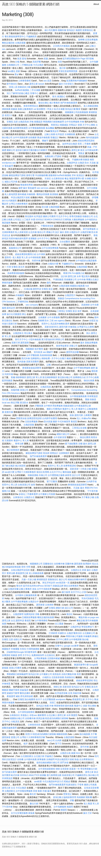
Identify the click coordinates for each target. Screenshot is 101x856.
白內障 (58, 740)
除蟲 (77, 759)
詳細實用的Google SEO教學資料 (22, 652)
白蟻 (17, 61)
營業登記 (67, 794)
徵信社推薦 (89, 380)
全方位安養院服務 (19, 813)
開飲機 (89, 797)
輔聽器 (5, 690)
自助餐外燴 (59, 563)
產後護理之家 (22, 573)
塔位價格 (92, 706)
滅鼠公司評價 (11, 181)
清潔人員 (13, 87)
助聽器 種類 (88, 159)
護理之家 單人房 (34, 377)
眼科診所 (11, 308)
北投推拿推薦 (57, 677)
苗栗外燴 (9, 412)
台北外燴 (32, 232)
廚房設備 (40, 718)
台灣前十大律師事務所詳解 (32, 737)
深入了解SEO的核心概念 (18, 93)
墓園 (73, 753)
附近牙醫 (15, 402)
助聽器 (61, 298)
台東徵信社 (18, 497)
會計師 (62, 68)
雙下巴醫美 (52, 481)
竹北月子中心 (62, 216)
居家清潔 (66, 687)
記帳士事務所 (25, 589)
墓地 (24, 58)
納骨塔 (68, 475)
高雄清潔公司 (68, 775)
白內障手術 (91, 481)
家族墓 (31, 813)
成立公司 (69, 608)
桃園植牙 (6, 649)
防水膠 (45, 207)
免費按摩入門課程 (53, 156)
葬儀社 (95, 636)
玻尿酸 (43, 775)
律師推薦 (6, 109)
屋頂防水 (24, 402)
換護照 (79, 30)
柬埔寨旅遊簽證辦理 (31, 368)
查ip (16, 74)
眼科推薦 (69, 706)
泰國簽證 (38, 121)
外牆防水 (62, 633)
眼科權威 (22, 194)
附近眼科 (29, 216)
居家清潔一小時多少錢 (80, 469)
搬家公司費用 (49, 216)
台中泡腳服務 (60, 807)
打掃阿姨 (67, 219)
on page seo (93, 617)
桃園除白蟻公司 (17, 718)
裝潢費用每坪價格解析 (76, 80)
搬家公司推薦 (90, 784)
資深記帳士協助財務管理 (64, 797)
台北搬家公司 (88, 633)
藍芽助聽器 (7, 380)
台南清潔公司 (24, 484)
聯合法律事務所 (71, 586)
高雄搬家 (81, 797)
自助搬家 (32, 137)
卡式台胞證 (38, 65)
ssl (35, 109)
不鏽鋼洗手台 (68, 263)
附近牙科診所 (48, 582)
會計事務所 (54, 103)
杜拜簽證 (60, 134)
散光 (54, 96)
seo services (42, 188)
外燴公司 (43, 475)
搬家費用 (42, 715)
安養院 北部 (12, 121)
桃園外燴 (62, 30)
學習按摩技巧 (88, 627)
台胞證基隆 (20, 43)
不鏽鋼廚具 (31, 36)
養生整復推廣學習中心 (15, 36)
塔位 (96, 680)
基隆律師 (52, 175)
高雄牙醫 (36, 61)
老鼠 (34, 589)
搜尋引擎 (30, 175)
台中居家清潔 (60, 437)
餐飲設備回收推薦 (45, 617)
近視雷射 (64, 769)
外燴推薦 (31, 194)
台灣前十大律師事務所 (25, 472)
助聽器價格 (33, 475)
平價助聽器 (58, 279)
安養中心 (34, 93)
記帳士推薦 (50, 134)
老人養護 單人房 (20, 257)
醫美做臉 (67, 472)
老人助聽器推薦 (36, 573)
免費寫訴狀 (29, 614)
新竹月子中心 (21, 339)
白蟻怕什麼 (53, 263)
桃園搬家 (30, 349)
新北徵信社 (7, 320)
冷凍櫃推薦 (70, 134)
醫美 (78, 109)
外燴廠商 (20, 295)
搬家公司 (11, 150)
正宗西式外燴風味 (61, 46)
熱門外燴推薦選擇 (69, 103)
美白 (88, 333)
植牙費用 (39, 349)
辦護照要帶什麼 (76, 178)
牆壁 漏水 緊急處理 (27, 188)
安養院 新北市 (18, 267)
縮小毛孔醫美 (51, 30)
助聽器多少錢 (24, 87)
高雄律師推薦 (46, 355)
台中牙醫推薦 (32, 355)
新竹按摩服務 (89, 229)
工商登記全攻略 (79, 428)
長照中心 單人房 (55, 465)
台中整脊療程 (41, 620)
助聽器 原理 (16, 655)
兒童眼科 (9, 440)
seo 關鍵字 (48, 352)
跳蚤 (72, 415)
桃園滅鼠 (64, 125)
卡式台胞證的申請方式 (52, 781)
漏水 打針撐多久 (66, 84)
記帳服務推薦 (30, 595)
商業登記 (55, 125)
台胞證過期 (64, 286)
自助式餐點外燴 (68, 674)
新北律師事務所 (49, 377)
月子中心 (26, 655)
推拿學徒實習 (62, 346)
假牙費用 (6, 775)
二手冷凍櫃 (35, 90)
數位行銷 (34, 803)
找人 (79, 418)
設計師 (64, 276)
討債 (84, 592)
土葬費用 (87, 415)
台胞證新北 (18, 333)
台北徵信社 (50, 655)
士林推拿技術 (34, 724)
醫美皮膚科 (25, 693)
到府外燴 (36, 260)
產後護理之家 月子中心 (83, 699)
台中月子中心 (43, 238)
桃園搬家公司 (36, 563)
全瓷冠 (92, 320)
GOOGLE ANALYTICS (29, 775)
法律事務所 (64, 453)
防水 (87, 162)
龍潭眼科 (87, 563)
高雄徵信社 (70, 677)
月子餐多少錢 (87, 497)
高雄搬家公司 (70, 279)
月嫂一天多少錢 (28, 579)
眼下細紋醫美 (71, 443)
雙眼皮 (81, 153)
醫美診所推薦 (43, 194)
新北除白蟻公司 (65, 377)
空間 (28, 567)
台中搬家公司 (45, 674)
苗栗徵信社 (87, 30)
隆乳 (49, 282)
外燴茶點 (72, 327)
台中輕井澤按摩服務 (53, 406)
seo (3, 49)
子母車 (80, 784)
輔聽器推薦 (62, 734)
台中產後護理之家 (82, 406)
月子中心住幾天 (58, 358)
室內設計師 (33, 674)
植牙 (26, 743)
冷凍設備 (28, 289)
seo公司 (51, 740)
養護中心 (82, 409)
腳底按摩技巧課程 (17, 175)
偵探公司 (18, 639)
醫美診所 (54, 131)
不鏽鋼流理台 (81, 775)
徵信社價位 (43, 103)
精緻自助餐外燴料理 (77, 579)
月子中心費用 (62, 639)
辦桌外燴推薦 (43, 137)
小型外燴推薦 (34, 339)
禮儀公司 (50, 232)
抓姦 (89, 147)
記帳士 (93, 46)
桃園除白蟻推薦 (77, 286)
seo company (32, 305)
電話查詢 (85, 276)
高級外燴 (77, 693)
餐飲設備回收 (8, 43)
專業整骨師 (59, 706)
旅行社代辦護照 (9, 200)
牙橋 (31, 121)
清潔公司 (24, 390)
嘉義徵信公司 (15, 248)
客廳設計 (54, 137)
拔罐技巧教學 (13, 693)
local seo (6, 402)
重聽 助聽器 (90, 399)
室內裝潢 (38, 352)
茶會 (35, 791)
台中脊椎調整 (75, 639)
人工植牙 (26, 219)
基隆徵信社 (53, 579)
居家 (18, 71)
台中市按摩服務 (72, 121)
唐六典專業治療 (54, 775)
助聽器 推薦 (16, 109)
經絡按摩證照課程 (86, 140)
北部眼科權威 (53, 658)
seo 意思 (47, 80)
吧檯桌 (67, 781)
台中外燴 (81, 279)
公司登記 (17, 219)
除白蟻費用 (30, 699)
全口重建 (59, 623)
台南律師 (49, 605)
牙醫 (72, 800)
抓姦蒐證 (24, 690)
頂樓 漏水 (82, 443)
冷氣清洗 (15, 721)
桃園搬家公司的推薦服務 (76, 112)
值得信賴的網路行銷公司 (48, 762)
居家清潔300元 (52, 327)
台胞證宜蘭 (85, 232)
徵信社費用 (85, 437)
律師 (58, 769)
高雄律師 (85, 305)
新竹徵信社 (12, 84)
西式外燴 (25, 358)
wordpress (61, 699)
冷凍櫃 (88, 178)
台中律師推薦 (34, 257)
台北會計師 (39, 756)
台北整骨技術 (57, 178)
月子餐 (94, 734)
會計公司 (63, 579)
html (78, 753)
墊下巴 (58, 743)
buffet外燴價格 (22, 90)
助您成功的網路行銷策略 (56, 718)
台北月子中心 (56, 472)
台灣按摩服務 (40, 658)
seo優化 (11, 71)
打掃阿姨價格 (33, 649)
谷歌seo (33, 715)
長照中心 (45, 323)
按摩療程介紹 (79, 377)
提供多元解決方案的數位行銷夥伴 (31, 150)
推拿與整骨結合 (31, 106)
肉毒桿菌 (15, 390)
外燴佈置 (6, 683)
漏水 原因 (64, 232)
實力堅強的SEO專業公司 (52, 339)
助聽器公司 (87, 216)
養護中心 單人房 (70, 409)
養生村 (19, 586)
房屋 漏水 (86, 570)
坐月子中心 (76, 592)
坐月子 (39, 699)
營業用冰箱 (21, 418)
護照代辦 (63, 327)
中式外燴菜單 (64, 421)
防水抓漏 (48, 421)
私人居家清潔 (21, 232)
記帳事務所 (27, 109)
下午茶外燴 (92, 491)
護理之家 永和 (74, 276)
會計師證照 (20, 465)
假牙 (79, 311)
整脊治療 (19, 443)
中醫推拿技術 (47, 226)
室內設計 (71, 30)
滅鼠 (18, 696)
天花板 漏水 (78, 488)
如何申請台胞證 (69, 144)
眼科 (96, 317)
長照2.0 (8, 115)
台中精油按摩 (91, 150)
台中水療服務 (53, 317)
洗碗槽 (41, 320)
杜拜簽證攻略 (61, 693)
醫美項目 (78, 633)
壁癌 (23, 567)
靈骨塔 (8, 257)
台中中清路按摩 (20, 137)
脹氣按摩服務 (91, 342)
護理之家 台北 (8, 620)
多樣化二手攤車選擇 (28, 494)
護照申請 (37, 289)
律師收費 (45, 358)
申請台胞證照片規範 (20, 197)
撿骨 (33, 484)
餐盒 (67, 178)
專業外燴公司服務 (74, 636)
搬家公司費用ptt (54, 409)
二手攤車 (86, 144)
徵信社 (69, 614)
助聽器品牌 (58, 586)
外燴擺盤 (15, 649)
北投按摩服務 (31, 421)
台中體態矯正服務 (56, 475)
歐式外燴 (15, 775)
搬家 (55, 421)
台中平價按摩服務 (82, 368)
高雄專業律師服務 (15, 273)
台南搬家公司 (13, 65)
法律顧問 (50, 759)
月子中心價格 (88, 125)
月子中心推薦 (92, 377)
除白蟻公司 (93, 775)
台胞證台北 (29, 497)
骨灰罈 (46, 453)
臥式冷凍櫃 (59, 109)
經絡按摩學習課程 (85, 680)
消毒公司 (73, 346)
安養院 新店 (47, 289)
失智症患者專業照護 (67, 71)
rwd (87, 286)
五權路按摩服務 (29, 617)
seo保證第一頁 (63, 582)
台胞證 (81, 162)
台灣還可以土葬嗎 (85, 327)
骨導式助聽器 (75, 216)
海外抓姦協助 (92, 137)
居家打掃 (15, 342)
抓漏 (46, 58)
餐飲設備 (80, 620)
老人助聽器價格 (91, 106)
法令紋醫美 (65, 241)
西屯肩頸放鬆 (27, 696)
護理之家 (33, 84)
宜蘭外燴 (69, 563)
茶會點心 (25, 715)
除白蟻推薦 (85, 734)
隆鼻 (40, 791)
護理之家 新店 (78, 150)
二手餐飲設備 (26, 65)
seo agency (59, 320)
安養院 (52, 608)
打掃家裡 (53, 633)
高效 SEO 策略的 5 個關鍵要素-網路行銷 (30, 4)
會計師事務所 (13, 450)
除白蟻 (85, 639)
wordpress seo (9, 162)
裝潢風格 (54, 194)
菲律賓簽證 (92, 396)
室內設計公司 (77, 687)
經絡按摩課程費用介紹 (26, 254)
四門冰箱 (64, 762)
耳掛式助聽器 (87, 598)
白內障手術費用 (49, 418)
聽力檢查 (66, 592)
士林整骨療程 (24, 80)
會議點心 (61, 96)
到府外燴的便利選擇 (18, 238)
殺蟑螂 (81, 39)
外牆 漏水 (46, 791)
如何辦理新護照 (20, 128)
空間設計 (73, 125)
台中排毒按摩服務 (24, 791)
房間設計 (54, 453)
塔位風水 (28, 333)
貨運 (80, 125)
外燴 (82, 121)
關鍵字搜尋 (14, 690)
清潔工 (53, 702)
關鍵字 (45, 140)
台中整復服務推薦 (37, 128)
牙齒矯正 (49, 756)
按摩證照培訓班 (34, 418)
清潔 (60, 61)
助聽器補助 (68, 406)
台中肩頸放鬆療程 (26, 712)
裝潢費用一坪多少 (45, 109)
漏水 (82, 342)
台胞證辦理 (18, 614)
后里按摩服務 (91, 39)
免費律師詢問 (37, 655)
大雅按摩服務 (78, 219)
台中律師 (41, 254)
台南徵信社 (14, 715)
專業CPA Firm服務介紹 (73, 273)
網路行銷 (60, 608)
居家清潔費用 (32, 361)
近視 (70, 693)
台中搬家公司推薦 (46, 494)
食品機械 (50, 128)
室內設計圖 (70, 109)
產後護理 (11, 696)
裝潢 (19, 58)
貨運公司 (15, 737)
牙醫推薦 (39, 406)
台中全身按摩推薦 (50, 248)
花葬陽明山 (35, 358)
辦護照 (74, 715)
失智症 (48, 178)
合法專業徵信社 (86, 759)
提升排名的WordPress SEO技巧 (37, 586)
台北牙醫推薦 (49, 699)
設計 (57, 232)
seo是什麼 (9, 472)
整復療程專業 (26, 185)
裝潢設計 (80, 175)
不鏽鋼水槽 (77, 159)
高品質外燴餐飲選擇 (60, 323)
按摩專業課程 (70, 465)
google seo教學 (71, 646)
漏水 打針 (87, 813)
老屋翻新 (32, 238)
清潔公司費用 (15, 668)
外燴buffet (86, 418)
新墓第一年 (74, 769)
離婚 (69, 358)
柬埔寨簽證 (42, 579)
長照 (80, 144)
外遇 (33, 219)
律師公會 (58, 687)
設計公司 (76, 475)
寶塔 (95, 646)
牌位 (24, 314)
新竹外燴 (84, 747)
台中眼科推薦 (30, 759)
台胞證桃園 (54, 207)
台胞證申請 (72, 162)
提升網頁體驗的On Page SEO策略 (78, 58)
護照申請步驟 (72, 352)
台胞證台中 (74, 232)
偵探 (85, 706)
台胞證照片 (70, 295)
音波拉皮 (6, 235)
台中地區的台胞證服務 (86, 260)
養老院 (74, 421)
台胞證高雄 (23, 121)
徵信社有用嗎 (42, 472)
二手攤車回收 (22, 301)
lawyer (41, 84)
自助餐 (20, 759)
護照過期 (24, 342)
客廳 (13, 377)
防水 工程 (49, 320)
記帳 (49, 364)
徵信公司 (41, 232)
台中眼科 (19, 595)
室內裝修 (21, 361)
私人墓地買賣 (11, 194)
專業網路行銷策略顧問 (53, 121)
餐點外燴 (83, 617)
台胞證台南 (65, 753)
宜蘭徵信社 (48, 563)
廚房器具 (56, 674)
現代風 (5, 399)
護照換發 (40, 605)
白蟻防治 (46, 677)
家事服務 (41, 759)
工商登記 (61, 311)
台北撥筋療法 (27, 756)
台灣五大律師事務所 (18, 204)
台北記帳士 (52, 715)
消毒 (37, 614)
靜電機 (95, 197)
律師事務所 (21, 377)
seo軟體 (38, 781)
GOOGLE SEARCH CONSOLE (49, 219)
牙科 (74, 175)
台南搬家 (42, 317)
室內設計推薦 (42, 706)
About (96, 4)
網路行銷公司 (63, 434)
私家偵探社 (71, 784)
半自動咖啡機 (41, 175)
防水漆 (94, 232)
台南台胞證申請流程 (20, 570)
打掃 (9, 267)
